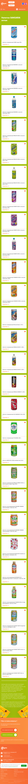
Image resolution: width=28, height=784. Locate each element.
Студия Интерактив (17, 782)
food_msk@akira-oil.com (7, 761)
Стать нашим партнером (9, 730)
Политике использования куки (13, 766)
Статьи (15, 775)
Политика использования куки (18, 781)
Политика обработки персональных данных (19, 780)
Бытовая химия (3, 775)
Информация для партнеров (18, 771)
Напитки (2, 771)
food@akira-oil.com (6, 753)
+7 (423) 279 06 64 (6, 755)
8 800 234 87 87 (22, 9)
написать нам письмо (10, 735)
